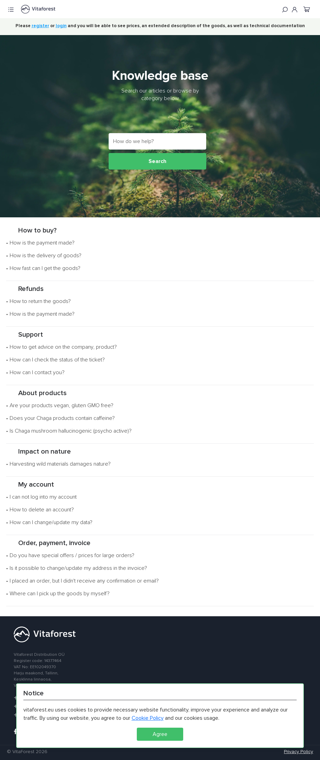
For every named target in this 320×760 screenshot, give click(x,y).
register (40, 26)
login (61, 26)
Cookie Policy (148, 718)
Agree (160, 734)
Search (157, 161)
